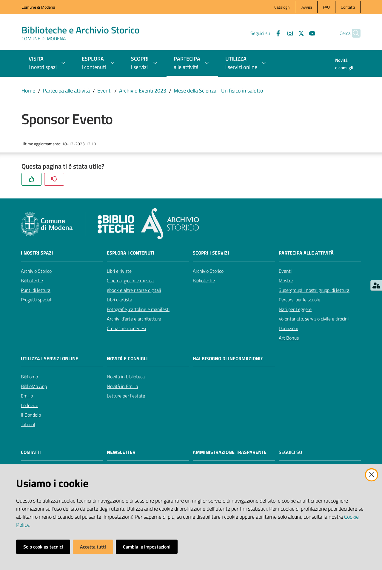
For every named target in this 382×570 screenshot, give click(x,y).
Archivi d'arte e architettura (134, 318)
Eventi (104, 91)
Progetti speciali (36, 299)
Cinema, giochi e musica (130, 280)
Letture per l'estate (126, 395)
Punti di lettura (35, 290)
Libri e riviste (119, 271)
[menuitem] (344, 64)
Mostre (286, 280)
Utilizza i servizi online (49, 358)
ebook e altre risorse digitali (134, 290)
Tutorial (28, 424)
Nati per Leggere (295, 309)
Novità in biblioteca (126, 376)
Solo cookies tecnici (43, 546)
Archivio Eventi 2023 (142, 91)
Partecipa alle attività (66, 91)
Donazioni (288, 328)
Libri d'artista (119, 299)
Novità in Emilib (122, 386)
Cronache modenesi (126, 328)
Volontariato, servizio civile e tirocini (314, 318)
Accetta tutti (93, 546)
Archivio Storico (36, 271)
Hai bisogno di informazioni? (228, 358)
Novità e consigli (127, 358)
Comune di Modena (38, 7)
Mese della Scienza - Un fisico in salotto (218, 91)
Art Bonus (289, 337)
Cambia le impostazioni (146, 546)
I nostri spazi (37, 252)
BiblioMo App (34, 386)
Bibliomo (29, 376)
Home (28, 91)
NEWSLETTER (121, 452)
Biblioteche (32, 280)
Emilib (27, 395)
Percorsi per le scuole (299, 299)
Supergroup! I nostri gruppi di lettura (314, 290)
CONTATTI (31, 452)
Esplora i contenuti (130, 252)
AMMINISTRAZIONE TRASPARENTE (230, 452)
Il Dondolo (31, 414)
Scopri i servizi (211, 252)
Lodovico (29, 405)
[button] (353, 33)
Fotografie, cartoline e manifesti (138, 309)
